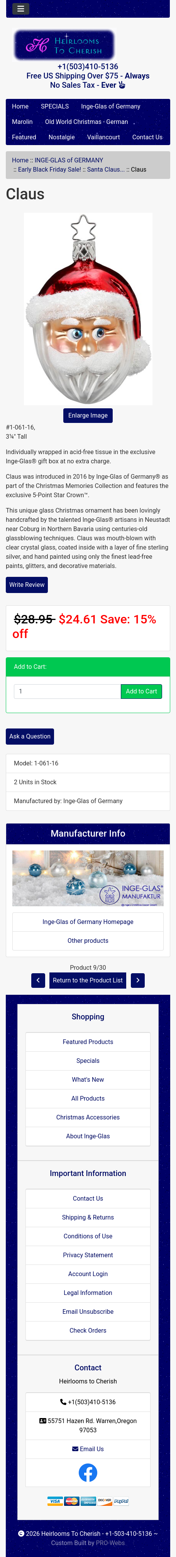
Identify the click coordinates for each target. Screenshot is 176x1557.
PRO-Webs (110, 1543)
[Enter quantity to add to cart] (67, 691)
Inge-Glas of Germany (110, 106)
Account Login (88, 1274)
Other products (88, 940)
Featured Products (88, 1042)
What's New (88, 1079)
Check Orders (88, 1330)
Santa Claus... (106, 169)
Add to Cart (141, 691)
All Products (88, 1098)
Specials (88, 1060)
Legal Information (88, 1292)
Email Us (88, 1449)
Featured (24, 137)
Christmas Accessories (88, 1117)
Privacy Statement (88, 1255)
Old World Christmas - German (86, 121)
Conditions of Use (88, 1236)
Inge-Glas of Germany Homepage (88, 922)
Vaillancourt (103, 137)
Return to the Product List (88, 980)
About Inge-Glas (88, 1136)
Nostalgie (62, 137)
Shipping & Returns (88, 1217)
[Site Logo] (88, 45)
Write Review (26, 584)
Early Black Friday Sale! (49, 169)
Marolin (22, 121)
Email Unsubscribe (88, 1311)
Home (20, 106)
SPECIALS (55, 106)
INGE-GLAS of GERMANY (69, 160)
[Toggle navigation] (20, 9)
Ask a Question (30, 736)
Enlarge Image (88, 415)
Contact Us (147, 137)
